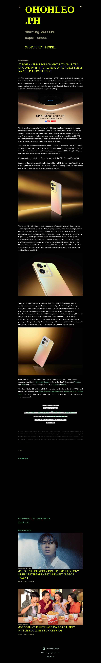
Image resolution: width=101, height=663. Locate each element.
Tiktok (23, 385)
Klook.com (23, 522)
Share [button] (20, 450)
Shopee (55, 385)
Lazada (63, 385)
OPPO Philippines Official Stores (49, 392)
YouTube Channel (57, 416)
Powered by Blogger (50, 648)
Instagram (43, 412)
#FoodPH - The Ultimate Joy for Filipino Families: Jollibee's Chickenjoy (46, 629)
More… (51, 47)
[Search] (81, 6)
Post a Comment (28, 581)
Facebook (77, 382)
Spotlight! (34, 47)
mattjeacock (56, 653)
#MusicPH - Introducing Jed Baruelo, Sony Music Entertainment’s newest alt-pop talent (48, 574)
